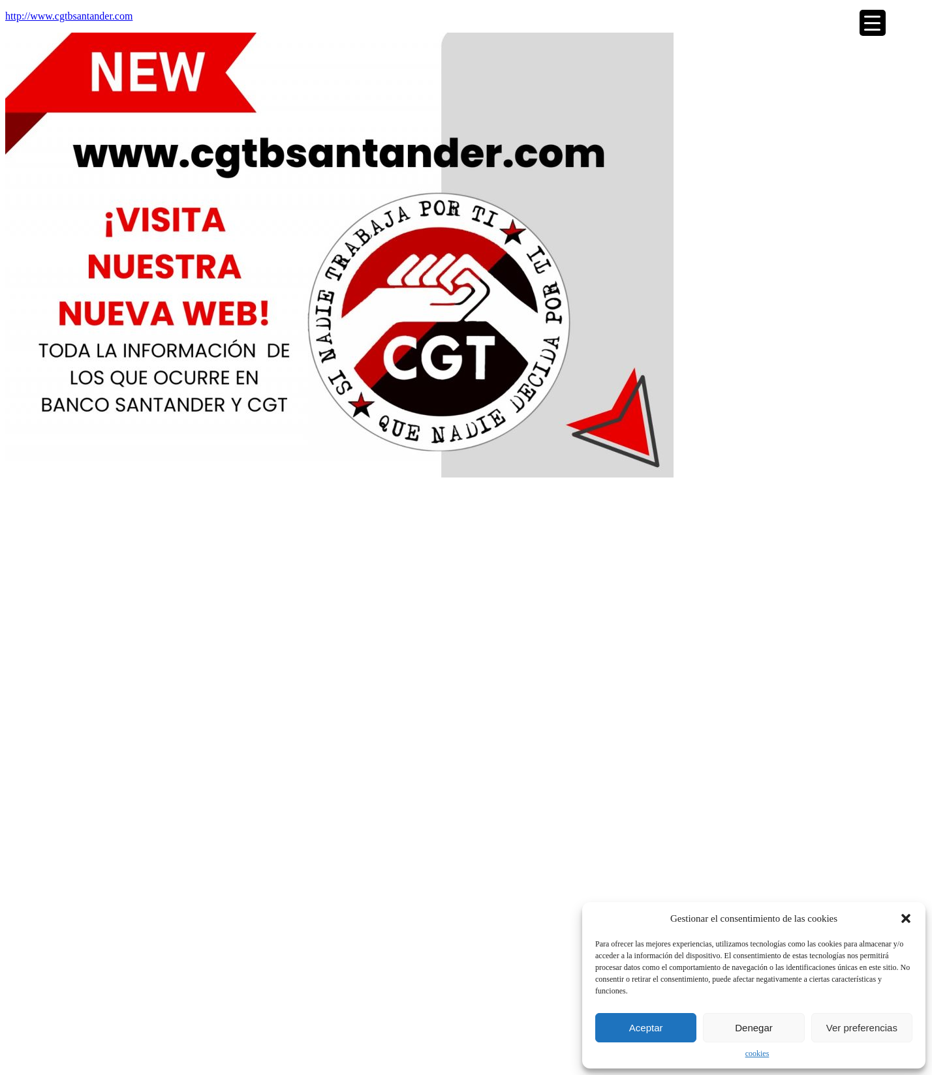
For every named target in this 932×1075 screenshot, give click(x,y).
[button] (905, 918)
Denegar (754, 1027)
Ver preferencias (861, 1027)
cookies (757, 1053)
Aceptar (646, 1027)
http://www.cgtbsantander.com (68, 16)
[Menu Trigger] (873, 23)
